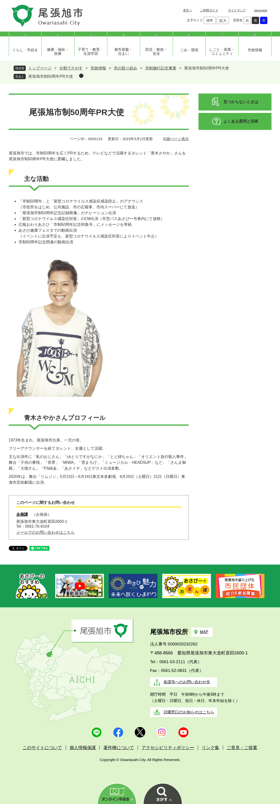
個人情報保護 (83, 747)
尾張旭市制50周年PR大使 (50, 76)
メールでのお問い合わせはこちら (45, 532)
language (260, 10)
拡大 (222, 20)
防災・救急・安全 (156, 51)
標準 (210, 20)
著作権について (118, 747)
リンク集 (210, 747)
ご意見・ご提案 (242, 747)
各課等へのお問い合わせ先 (186, 682)
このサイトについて (42, 747)
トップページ (40, 68)
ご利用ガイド (209, 10)
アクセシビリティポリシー (168, 747)
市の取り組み (125, 68)
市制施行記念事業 (160, 68)
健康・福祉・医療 (58, 51)
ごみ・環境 (189, 50)
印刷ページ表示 (176, 139)
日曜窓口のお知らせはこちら (188, 712)
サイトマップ (236, 10)
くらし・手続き (25, 50)
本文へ (187, 10)
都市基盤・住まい (123, 51)
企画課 (22, 514)
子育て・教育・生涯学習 (90, 51)
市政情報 (255, 50)
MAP (204, 632)
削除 (81, 76)
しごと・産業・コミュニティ (222, 51)
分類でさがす (71, 68)
